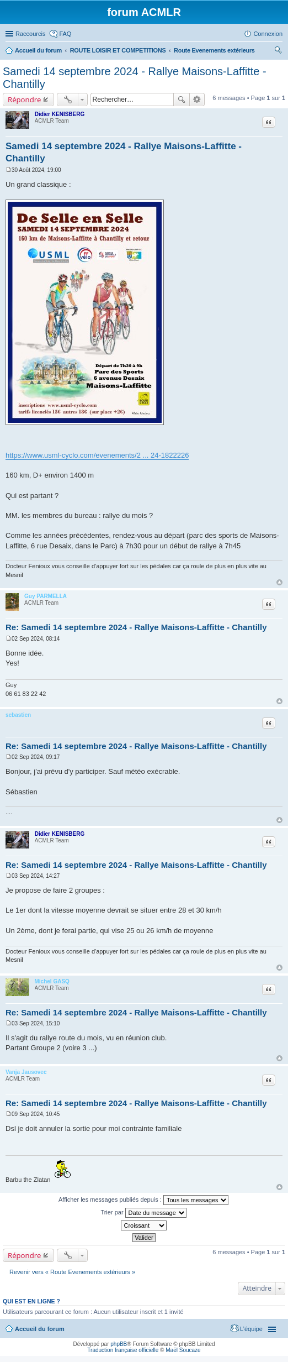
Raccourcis (30, 33)
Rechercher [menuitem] (278, 51)
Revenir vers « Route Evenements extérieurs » (72, 1272)
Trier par (143, 1213)
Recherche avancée (197, 99)
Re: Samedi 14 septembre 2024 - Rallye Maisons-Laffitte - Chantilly (136, 627)
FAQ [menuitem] (65, 33)
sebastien (18, 715)
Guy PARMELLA (45, 596)
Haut (279, 582)
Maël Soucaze (183, 1350)
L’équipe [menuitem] (251, 1329)
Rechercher (181, 99)
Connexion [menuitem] (267, 33)
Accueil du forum (40, 1329)
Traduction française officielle (122, 1350)
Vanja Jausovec (26, 1072)
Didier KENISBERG (60, 114)
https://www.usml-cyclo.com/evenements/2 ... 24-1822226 (97, 455)
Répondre (24, 99)
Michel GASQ (52, 981)
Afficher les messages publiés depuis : (143, 1200)
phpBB (118, 1344)
